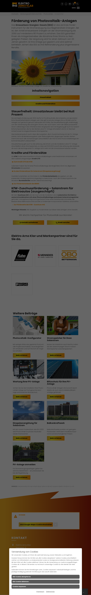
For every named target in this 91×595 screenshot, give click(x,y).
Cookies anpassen (19, 586)
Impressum (40, 592)
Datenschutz (50, 592)
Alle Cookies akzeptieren (22, 577)
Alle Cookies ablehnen (21, 582)
